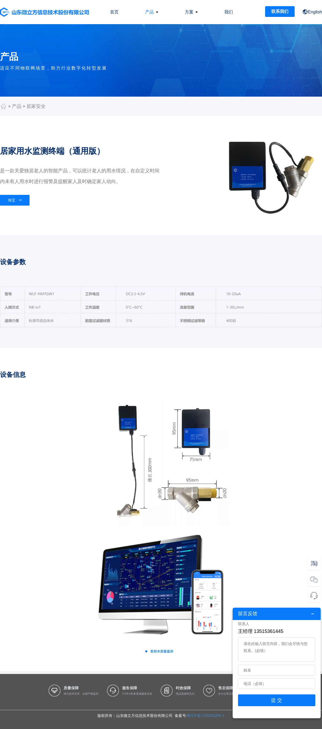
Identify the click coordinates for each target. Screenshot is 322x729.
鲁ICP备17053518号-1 (206, 715)
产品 (16, 106)
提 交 (276, 700)
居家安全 (36, 106)
